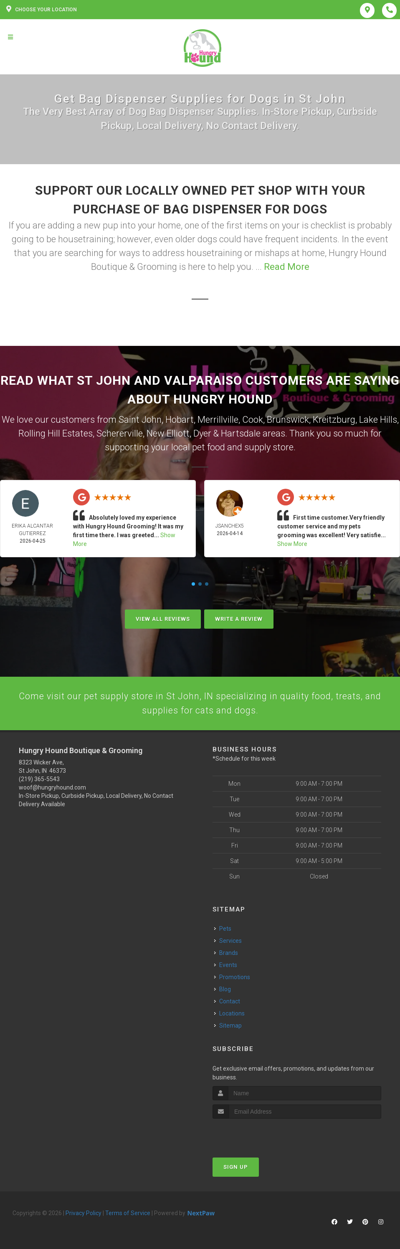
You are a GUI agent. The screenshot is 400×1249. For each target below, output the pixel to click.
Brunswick (288, 419)
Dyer (202, 433)
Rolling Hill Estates (55, 433)
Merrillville (217, 419)
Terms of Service (127, 1214)
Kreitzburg (334, 419)
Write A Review (239, 619)
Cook (252, 419)
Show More (292, 544)
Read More (286, 266)
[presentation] (257, 1135)
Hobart (179, 419)
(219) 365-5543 (39, 780)
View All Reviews (163, 619)
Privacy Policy (83, 1214)
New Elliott (168, 433)
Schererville (119, 433)
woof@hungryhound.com (52, 788)
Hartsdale (241, 433)
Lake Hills (378, 419)
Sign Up (235, 1168)
